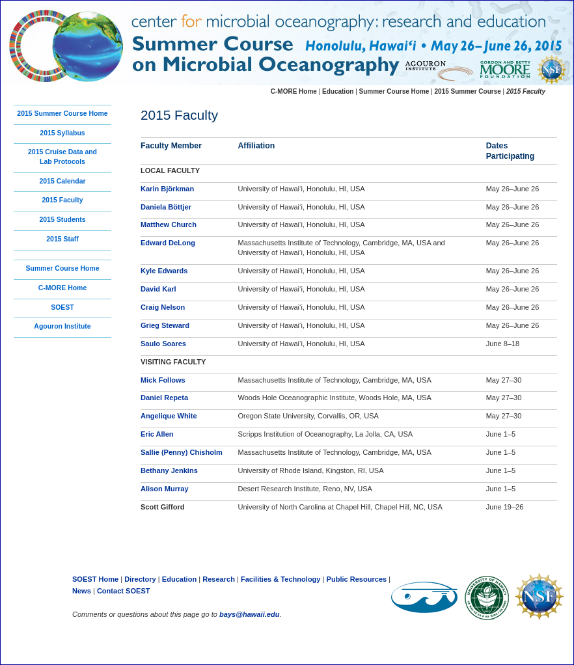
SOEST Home (95, 579)
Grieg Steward (165, 325)
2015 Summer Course (468, 91)
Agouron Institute (62, 326)
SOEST (62, 307)
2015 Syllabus (62, 133)
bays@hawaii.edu (249, 614)
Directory (140, 579)
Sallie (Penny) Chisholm (182, 452)
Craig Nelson (163, 307)
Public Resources (357, 579)
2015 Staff (62, 239)
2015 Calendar (62, 181)
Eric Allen (157, 434)
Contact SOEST (123, 591)
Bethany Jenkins (169, 470)
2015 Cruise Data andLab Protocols (62, 156)
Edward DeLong (168, 243)
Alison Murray (165, 489)
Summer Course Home (62, 268)
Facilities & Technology (281, 579)
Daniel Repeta (164, 397)
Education (338, 91)
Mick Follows (163, 380)
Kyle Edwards (164, 271)
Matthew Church (169, 224)
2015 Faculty (62, 200)
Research (218, 579)
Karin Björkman (167, 189)
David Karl (158, 289)
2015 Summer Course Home (62, 113)
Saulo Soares (163, 343)
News (82, 591)
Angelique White (169, 416)
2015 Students (62, 219)
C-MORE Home (62, 288)
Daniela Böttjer (166, 207)
